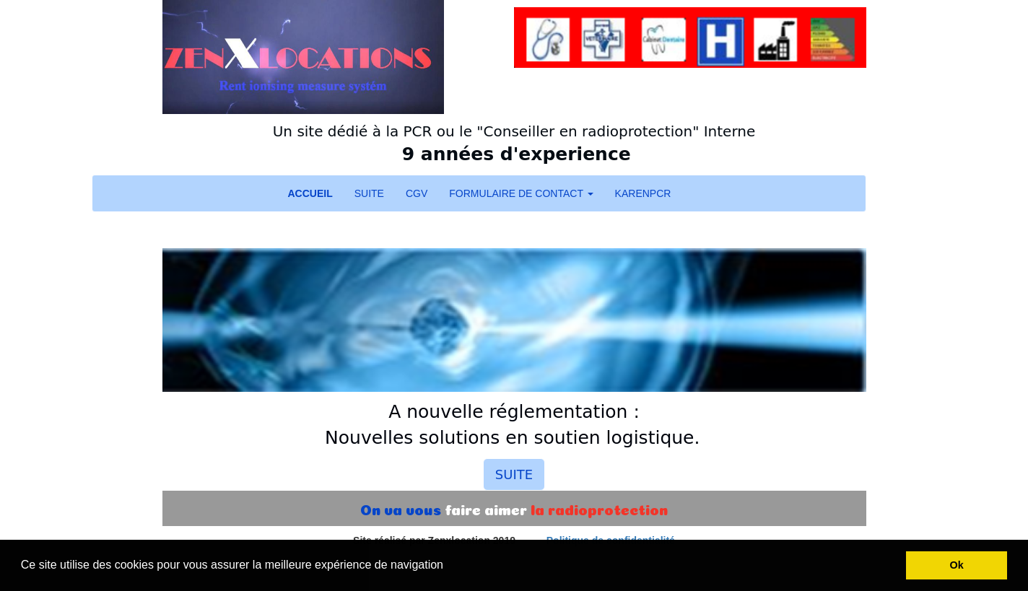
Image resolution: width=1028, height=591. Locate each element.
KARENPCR (643, 193)
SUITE (369, 193)
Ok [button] (957, 565)
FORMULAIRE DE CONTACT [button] (521, 193)
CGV (416, 193)
